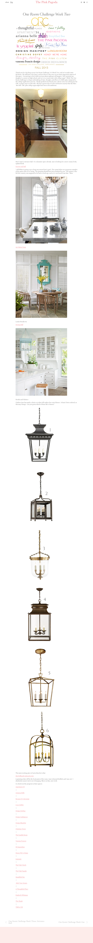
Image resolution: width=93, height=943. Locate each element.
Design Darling (20, 811)
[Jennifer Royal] (87, 2)
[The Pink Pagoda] (84, 2)
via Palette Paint (21, 247)
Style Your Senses (21, 883)
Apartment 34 (20, 787)
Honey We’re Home (22, 853)
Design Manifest (21, 823)
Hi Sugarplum (20, 847)
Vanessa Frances (21, 841)
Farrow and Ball (21, 166)
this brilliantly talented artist (25, 776)
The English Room (21, 835)
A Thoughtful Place (22, 889)
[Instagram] (81, 2)
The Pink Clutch (21, 865)
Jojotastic (18, 859)
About (7, 2)
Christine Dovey (21, 829)
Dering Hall (19, 325)
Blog (11, 2)
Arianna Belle (20, 793)
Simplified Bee (20, 877)
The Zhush (19, 901)
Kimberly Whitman (22, 895)
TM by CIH (19, 907)
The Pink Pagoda (46, 2)
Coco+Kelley (20, 805)
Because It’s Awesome (22, 799)
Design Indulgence (22, 817)
